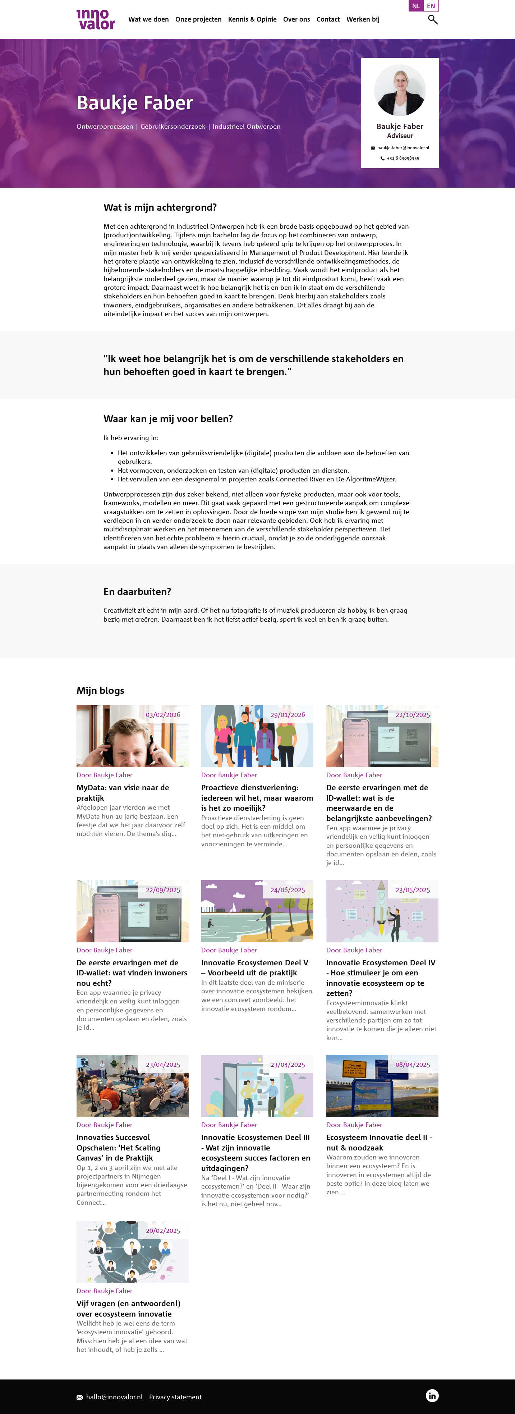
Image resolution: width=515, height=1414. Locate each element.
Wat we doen (148, 19)
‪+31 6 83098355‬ (400, 158)
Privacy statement (175, 1397)
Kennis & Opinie (252, 19)
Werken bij (363, 19)
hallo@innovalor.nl (110, 1397)
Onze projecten (198, 19)
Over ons (296, 19)
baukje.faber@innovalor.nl (400, 147)
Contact (328, 19)
